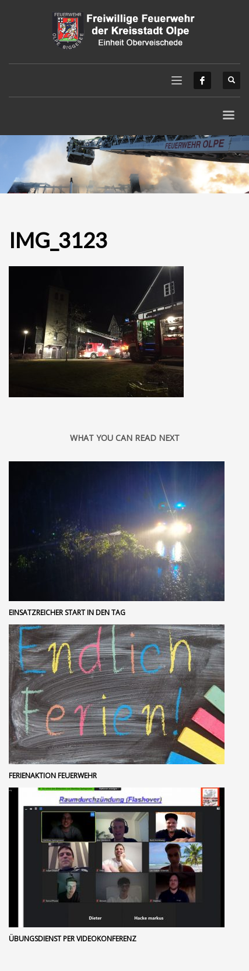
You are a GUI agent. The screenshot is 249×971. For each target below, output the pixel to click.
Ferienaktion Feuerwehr (53, 776)
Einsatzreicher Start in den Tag (67, 612)
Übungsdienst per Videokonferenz (72, 939)
